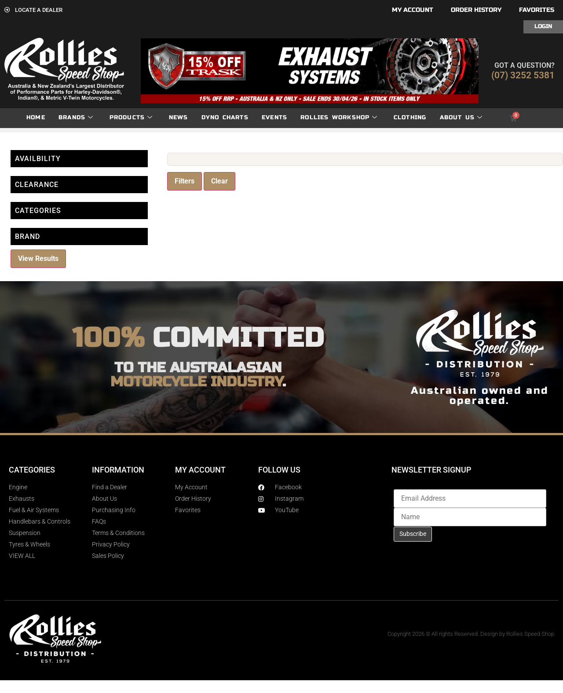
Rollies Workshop (338, 117)
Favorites (536, 10)
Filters (184, 181)
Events (274, 117)
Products (131, 117)
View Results (38, 258)
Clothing (410, 117)
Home (35, 117)
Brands (75, 117)
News (178, 117)
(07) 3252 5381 (523, 75)
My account (412, 10)
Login (543, 26)
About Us (461, 117)
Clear (219, 181)
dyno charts (225, 117)
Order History (476, 10)
